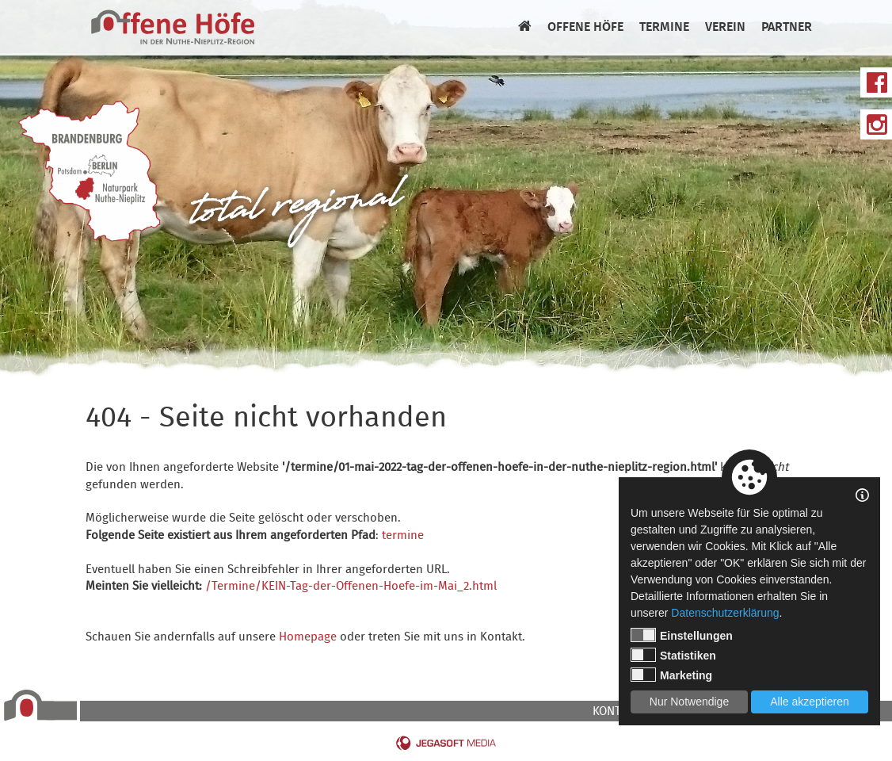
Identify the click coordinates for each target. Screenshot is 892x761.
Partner (786, 27)
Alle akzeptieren (809, 701)
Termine (664, 27)
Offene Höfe (585, 27)
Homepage (308, 637)
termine (403, 535)
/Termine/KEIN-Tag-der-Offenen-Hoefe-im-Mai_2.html (351, 586)
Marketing (671, 674)
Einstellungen (682, 635)
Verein (725, 27)
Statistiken (673, 655)
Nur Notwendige (689, 701)
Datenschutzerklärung (725, 612)
